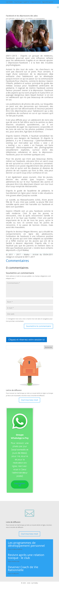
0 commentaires (39, 19)
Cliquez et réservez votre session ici (26, 339)
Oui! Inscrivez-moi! (29, 400)
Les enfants (29, 19)
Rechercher (48, 347)
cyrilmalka (11, 19)
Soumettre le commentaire (38, 326)
